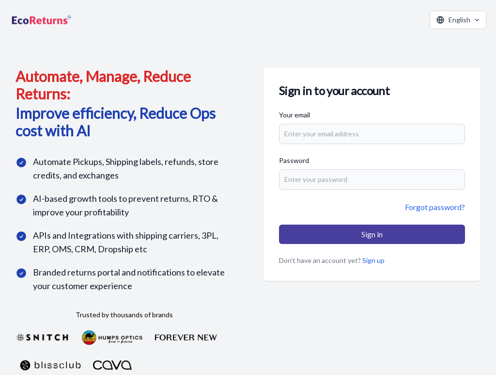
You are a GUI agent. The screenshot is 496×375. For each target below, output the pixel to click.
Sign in (372, 234)
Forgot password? (435, 207)
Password (294, 160)
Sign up (373, 260)
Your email (294, 115)
